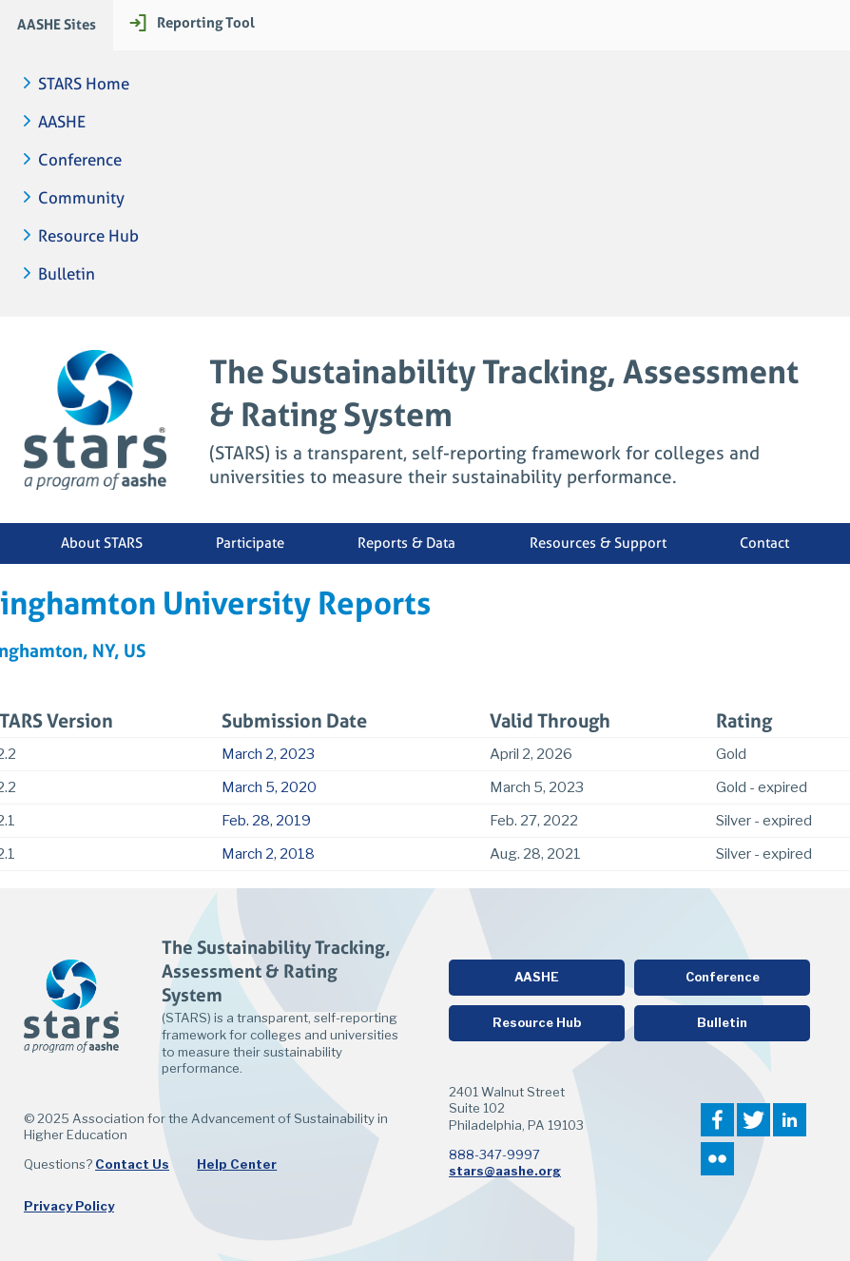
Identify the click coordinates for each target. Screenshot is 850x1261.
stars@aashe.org (505, 1170)
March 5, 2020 (269, 787)
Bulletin (66, 274)
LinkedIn (789, 1119)
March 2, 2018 (268, 854)
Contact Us (132, 1164)
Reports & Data (406, 543)
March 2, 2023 (268, 754)
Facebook (717, 1119)
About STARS (102, 543)
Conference (80, 160)
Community (81, 198)
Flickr (717, 1158)
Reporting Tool (206, 22)
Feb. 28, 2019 (266, 820)
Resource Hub (88, 236)
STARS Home (83, 84)
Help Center (237, 1164)
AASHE (62, 122)
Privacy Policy (69, 1205)
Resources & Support (598, 543)
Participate (250, 543)
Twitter (753, 1119)
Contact (764, 543)
